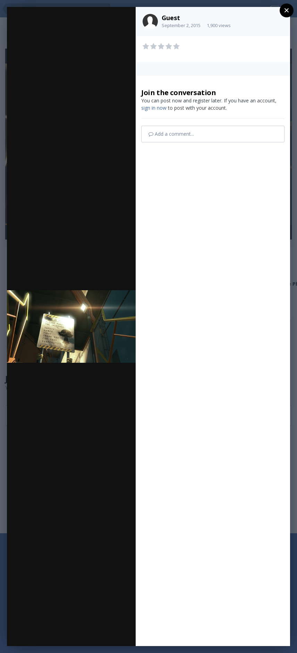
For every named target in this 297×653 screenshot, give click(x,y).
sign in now (154, 107)
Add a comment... (171, 134)
